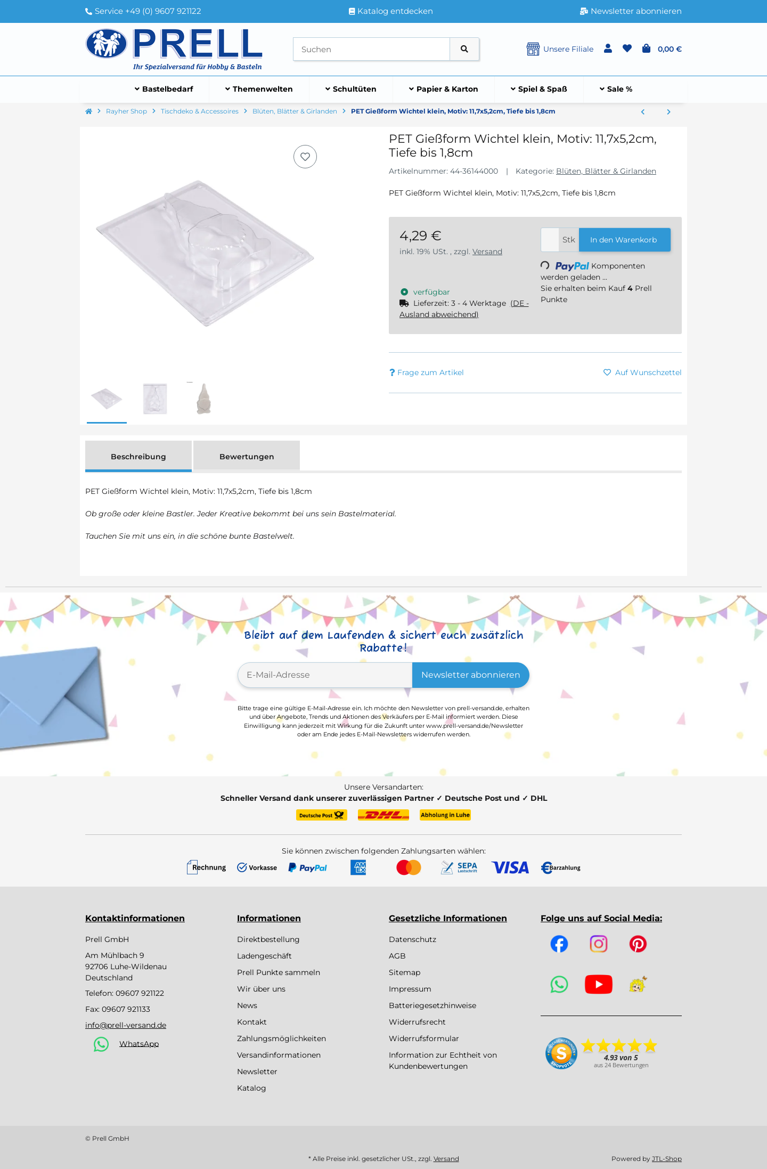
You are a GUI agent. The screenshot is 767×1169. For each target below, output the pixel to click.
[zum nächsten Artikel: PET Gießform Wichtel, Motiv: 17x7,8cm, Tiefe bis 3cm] (669, 112)
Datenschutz (412, 939)
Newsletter (257, 1071)
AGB (397, 956)
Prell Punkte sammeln (278, 972)
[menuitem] (164, 89)
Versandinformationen (279, 1055)
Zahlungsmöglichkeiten (281, 1038)
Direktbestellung (268, 939)
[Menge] (550, 240)
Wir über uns (261, 989)
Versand (487, 251)
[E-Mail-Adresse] (325, 675)
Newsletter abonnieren (470, 675)
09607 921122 (140, 993)
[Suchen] (371, 49)
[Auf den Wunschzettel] (305, 156)
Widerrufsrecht (417, 1022)
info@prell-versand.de (125, 1025)
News (247, 1005)
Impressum (410, 989)
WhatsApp (139, 1043)
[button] (608, 49)
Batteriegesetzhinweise (432, 1005)
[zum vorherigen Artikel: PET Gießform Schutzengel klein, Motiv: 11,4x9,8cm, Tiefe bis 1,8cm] (643, 112)
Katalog (251, 1088)
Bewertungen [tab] (246, 456)
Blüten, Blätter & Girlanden (606, 171)
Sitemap (404, 972)
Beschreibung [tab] (138, 456)
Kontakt (252, 1022)
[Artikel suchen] (464, 49)
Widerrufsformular (424, 1038)
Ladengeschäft (264, 956)
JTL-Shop (667, 1159)
